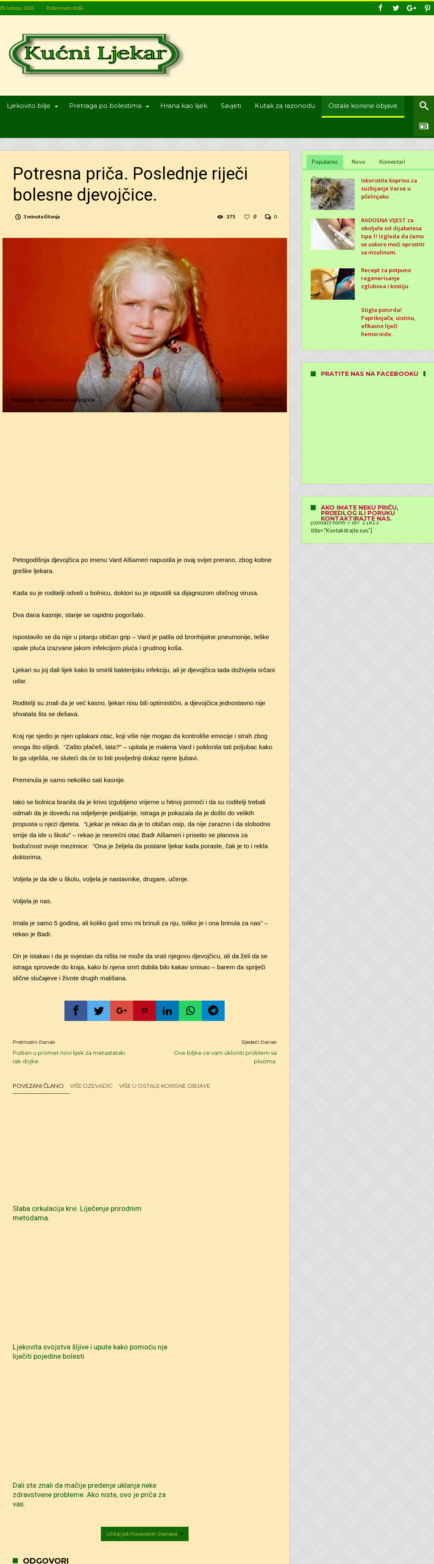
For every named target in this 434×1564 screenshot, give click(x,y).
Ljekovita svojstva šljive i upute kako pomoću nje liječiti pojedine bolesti (143, 1183)
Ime (32, 1366)
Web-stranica (28, 1418)
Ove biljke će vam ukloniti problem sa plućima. (216, 1054)
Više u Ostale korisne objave (164, 1088)
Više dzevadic (91, 1088)
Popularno (325, 161)
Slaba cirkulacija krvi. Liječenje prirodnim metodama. (45, 1183)
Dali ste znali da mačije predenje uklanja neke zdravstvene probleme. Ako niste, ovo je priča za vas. (233, 1193)
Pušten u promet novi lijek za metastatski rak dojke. (72, 1054)
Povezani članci (38, 1088)
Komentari (392, 161)
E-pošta (35, 1392)
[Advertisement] (145, 487)
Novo (358, 161)
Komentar (39, 1299)
